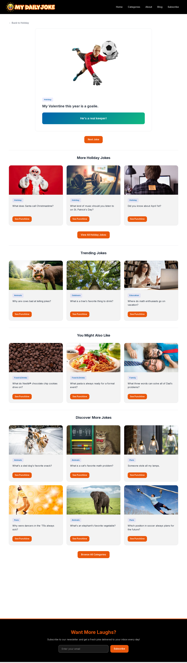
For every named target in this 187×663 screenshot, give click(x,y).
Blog (159, 6)
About (148, 6)
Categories (134, 6)
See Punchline (22, 219)
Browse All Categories (93, 554)
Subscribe (173, 6)
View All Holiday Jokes (93, 234)
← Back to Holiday (19, 22)
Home (119, 6)
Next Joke (93, 139)
